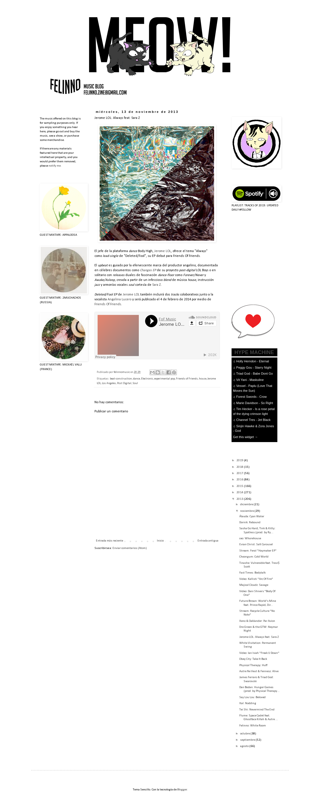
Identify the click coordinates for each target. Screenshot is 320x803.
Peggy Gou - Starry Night (253, 367)
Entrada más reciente (109, 540)
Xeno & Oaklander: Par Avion (257, 621)
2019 (240, 460)
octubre (245, 733)
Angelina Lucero (119, 299)
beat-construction (121, 378)
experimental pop (164, 378)
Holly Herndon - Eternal (252, 361)
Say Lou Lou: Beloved (252, 697)
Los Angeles (109, 383)
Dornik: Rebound (249, 522)
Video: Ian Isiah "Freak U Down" (259, 653)
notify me (55, 165)
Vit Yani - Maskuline (250, 379)
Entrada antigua (207, 540)
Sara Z (156, 285)
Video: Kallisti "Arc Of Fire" (256, 579)
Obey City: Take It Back (253, 659)
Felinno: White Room (252, 725)
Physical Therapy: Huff (253, 665)
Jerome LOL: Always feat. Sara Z (259, 637)
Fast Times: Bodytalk (252, 572)
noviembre (247, 511)
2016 (240, 479)
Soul (135, 383)
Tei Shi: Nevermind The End (256, 709)
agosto (244, 746)
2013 (240, 499)
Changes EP (148, 270)
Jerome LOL (162, 251)
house (202, 378)
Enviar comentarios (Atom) (129, 548)
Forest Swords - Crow (251, 396)
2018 (240, 467)
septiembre (248, 740)
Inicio (160, 540)
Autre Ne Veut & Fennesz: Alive (258, 671)
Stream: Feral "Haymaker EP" (257, 550)
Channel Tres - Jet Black (253, 420)
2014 (240, 492)
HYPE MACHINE (254, 352)
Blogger (182, 789)
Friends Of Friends (107, 304)
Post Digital (124, 383)
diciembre (247, 504)
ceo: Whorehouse (250, 538)
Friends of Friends (187, 378)
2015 (240, 486)
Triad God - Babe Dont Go (254, 373)
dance (136, 378)
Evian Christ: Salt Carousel (256, 544)
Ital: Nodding (247, 703)
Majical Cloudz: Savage (253, 585)
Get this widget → (245, 437)
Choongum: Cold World (253, 556)
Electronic (147, 378)
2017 (240, 473)
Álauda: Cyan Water (251, 516)
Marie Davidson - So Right (254, 403)
